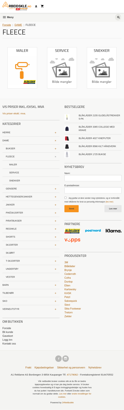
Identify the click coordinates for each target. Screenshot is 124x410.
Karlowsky (70, 289)
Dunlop (68, 281)
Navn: (67, 173)
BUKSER (10, 148)
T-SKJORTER (13, 261)
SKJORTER (12, 245)
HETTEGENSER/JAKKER (19, 197)
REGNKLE (11, 229)
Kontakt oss (9, 343)
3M (66, 262)
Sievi (67, 305)
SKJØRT (10, 253)
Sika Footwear (72, 308)
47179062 (72, 375)
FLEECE (10, 156)
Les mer (113, 209)
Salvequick (70, 301)
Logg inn (7, 340)
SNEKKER (14, 180)
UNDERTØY (12, 269)
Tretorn (68, 312)
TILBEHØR (8, 293)
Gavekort (7, 336)
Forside (6, 25)
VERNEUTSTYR (10, 309)
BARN (5, 285)
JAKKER (10, 205)
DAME (5, 140)
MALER (13, 164)
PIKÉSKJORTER (14, 213)
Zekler (68, 316)
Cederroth (70, 274)
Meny (8, 17)
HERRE (6, 132)
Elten (67, 285)
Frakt (28, 368)
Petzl (67, 297)
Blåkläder (69, 266)
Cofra (67, 278)
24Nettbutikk (68, 403)
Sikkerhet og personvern (71, 368)
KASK (67, 293)
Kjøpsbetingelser (44, 368)
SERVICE (14, 172)
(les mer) (109, 202)
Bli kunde (7, 332)
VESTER (10, 277)
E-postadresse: (72, 185)
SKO (4, 301)
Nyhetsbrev (95, 368)
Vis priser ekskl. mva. (14, 113)
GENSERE (11, 189)
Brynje (68, 270)
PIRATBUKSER (14, 221)
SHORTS (10, 237)
